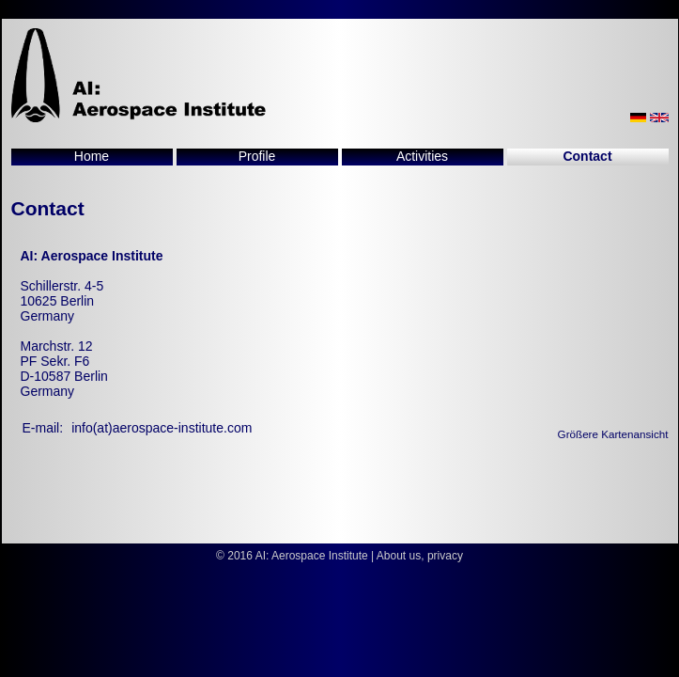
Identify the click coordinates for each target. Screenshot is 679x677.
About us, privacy (420, 555)
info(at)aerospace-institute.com (161, 427)
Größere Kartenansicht (613, 434)
